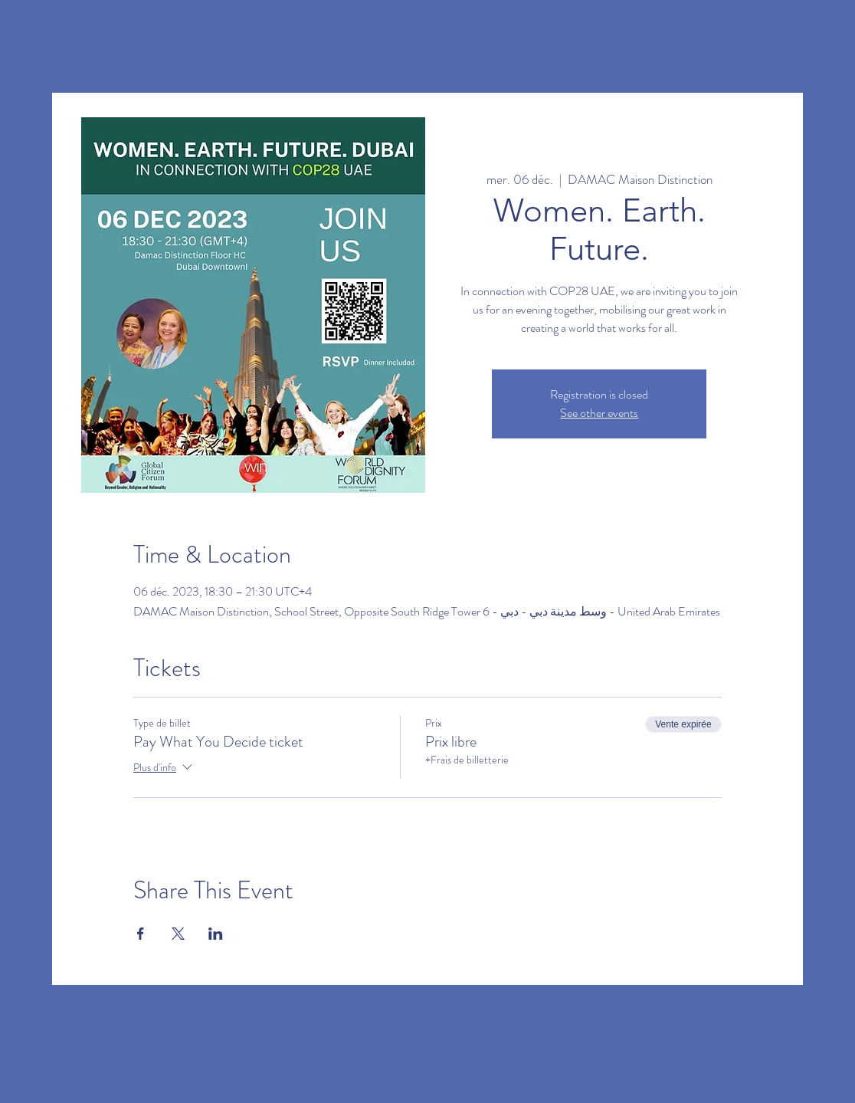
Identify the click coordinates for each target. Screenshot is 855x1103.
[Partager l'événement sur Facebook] (140, 933)
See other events (599, 413)
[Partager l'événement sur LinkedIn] (215, 933)
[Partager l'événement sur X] (178, 933)
